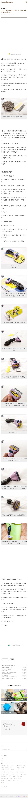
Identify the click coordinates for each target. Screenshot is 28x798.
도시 (8, 765)
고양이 (18, 767)
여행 (11, 778)
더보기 (2, 782)
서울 (21, 774)
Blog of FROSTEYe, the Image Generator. (9, 725)
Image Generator (7, 2)
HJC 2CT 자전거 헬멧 (6, 669)
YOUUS (12, 772)
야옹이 (3, 772)
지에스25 (12, 774)
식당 (20, 778)
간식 (25, 765)
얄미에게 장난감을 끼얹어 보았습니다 (8, 672)
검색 (25, 749)
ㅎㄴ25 (17, 770)
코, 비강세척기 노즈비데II (6, 673)
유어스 (10, 780)
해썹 (3, 767)
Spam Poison (25, 796)
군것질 (12, 770)
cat (25, 774)
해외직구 (4, 765)
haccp (22, 770)
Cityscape (13, 767)
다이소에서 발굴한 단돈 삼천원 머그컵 (8, 676)
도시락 (13, 765)
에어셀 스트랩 (4, 670)
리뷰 (8, 774)
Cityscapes (4, 780)
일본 (18, 780)
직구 (3, 770)
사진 (23, 767)
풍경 (8, 772)
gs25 (14, 776)
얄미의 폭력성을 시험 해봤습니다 (7, 678)
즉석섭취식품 (19, 765)
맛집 (17, 774)
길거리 (15, 778)
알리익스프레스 (5, 778)
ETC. (7, 665)
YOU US (7, 770)
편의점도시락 (4, 776)
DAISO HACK (4, 675)
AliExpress (20, 776)
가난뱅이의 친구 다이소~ (6, 667)
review (17, 772)
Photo (3, 774)
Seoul (22, 772)
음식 (10, 776)
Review (3, 665)
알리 (15, 780)
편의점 (7, 767)
